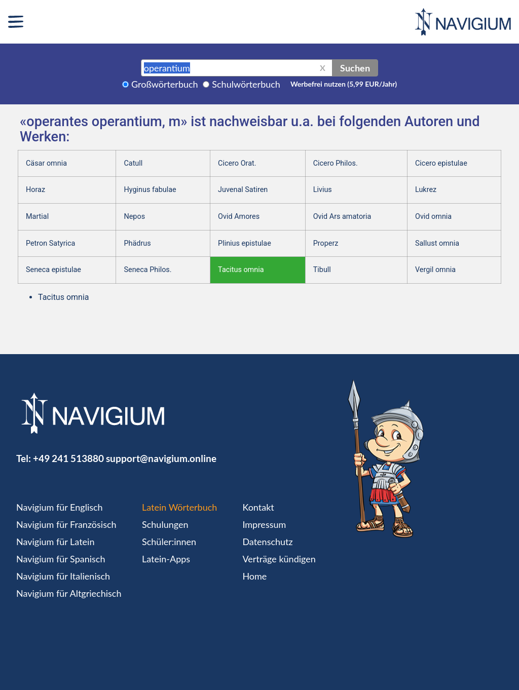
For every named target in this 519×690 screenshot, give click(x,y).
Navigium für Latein (55, 541)
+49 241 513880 (68, 458)
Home (254, 576)
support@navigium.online (161, 458)
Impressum (264, 524)
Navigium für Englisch (59, 507)
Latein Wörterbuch (179, 507)
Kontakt (258, 507)
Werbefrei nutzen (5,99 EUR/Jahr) (343, 84)
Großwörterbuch (164, 84)
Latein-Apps (166, 558)
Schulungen (165, 524)
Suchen (355, 67)
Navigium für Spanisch (60, 558)
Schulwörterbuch (246, 84)
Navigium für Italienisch (63, 576)
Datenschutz (267, 541)
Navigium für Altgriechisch (68, 593)
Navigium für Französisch (66, 524)
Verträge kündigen (278, 558)
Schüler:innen (169, 541)
